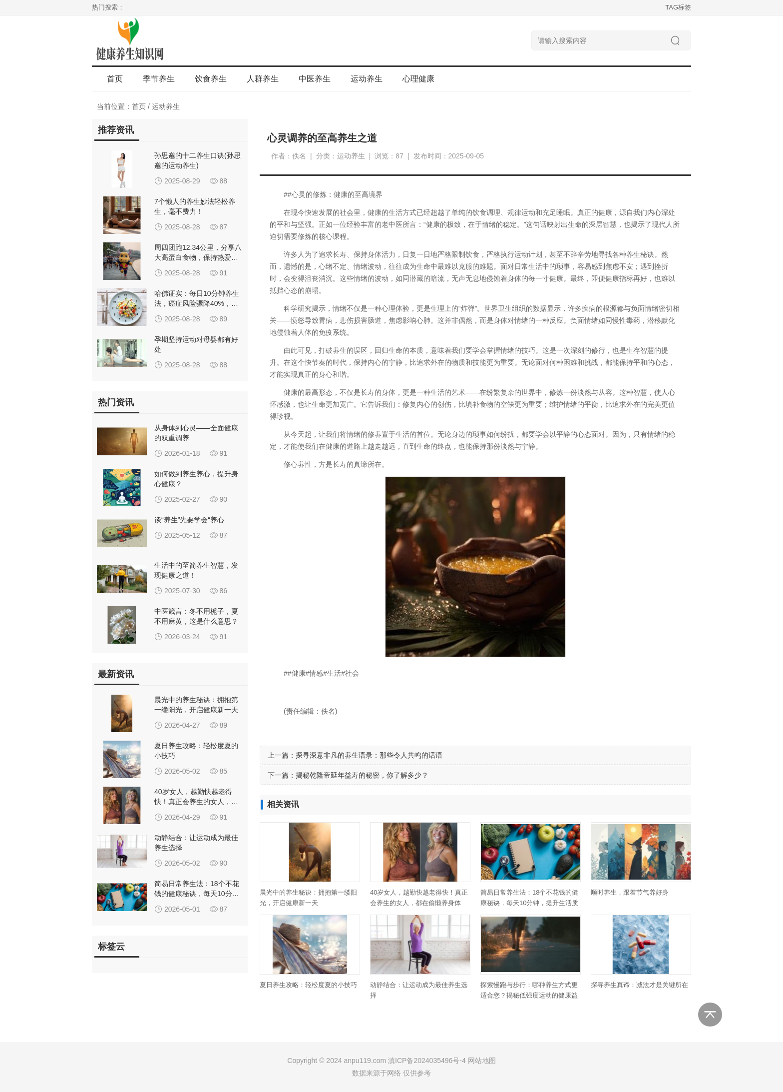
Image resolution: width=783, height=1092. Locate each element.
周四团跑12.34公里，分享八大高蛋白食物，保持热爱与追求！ (198, 257)
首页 (115, 78)
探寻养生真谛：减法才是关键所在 (639, 985)
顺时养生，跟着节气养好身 (630, 892)
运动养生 (166, 106)
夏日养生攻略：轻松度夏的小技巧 (308, 985)
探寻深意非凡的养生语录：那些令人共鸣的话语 (369, 755)
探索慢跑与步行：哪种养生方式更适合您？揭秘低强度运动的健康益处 (529, 995)
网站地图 (482, 1061)
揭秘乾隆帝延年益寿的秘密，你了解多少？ (362, 775)
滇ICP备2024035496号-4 (427, 1061)
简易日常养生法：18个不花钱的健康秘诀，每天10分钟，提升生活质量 (529, 903)
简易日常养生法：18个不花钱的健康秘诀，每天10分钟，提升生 (196, 894)
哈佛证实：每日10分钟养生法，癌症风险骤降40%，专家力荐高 (196, 303)
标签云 (111, 947)
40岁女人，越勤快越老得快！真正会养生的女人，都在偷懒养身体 (196, 802)
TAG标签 (678, 7)
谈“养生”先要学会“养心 (189, 520)
